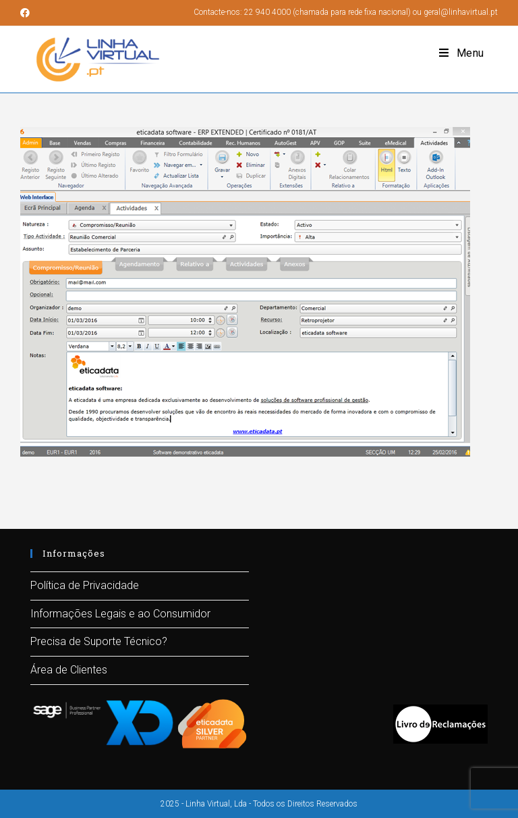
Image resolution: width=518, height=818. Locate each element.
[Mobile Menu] (461, 53)
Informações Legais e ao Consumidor (120, 613)
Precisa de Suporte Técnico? (98, 641)
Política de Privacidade (84, 585)
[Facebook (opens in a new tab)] (27, 13)
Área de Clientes (68, 669)
